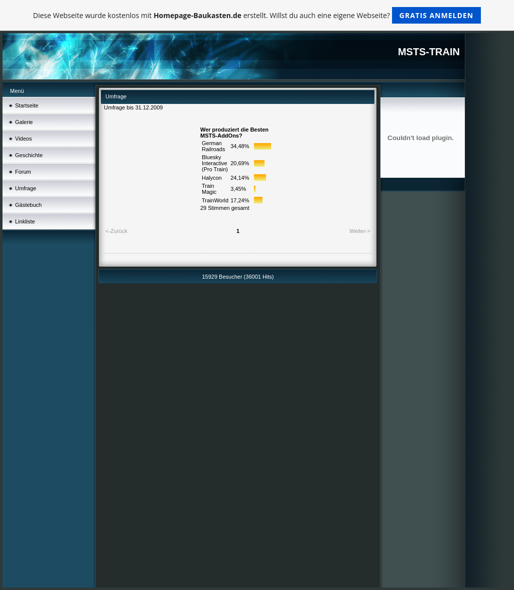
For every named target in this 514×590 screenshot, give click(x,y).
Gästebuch (28, 205)
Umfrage (25, 188)
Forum (23, 172)
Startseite (26, 105)
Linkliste (25, 221)
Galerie (24, 122)
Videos (23, 139)
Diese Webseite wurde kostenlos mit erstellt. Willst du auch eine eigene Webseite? (257, 15)
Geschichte (29, 155)
